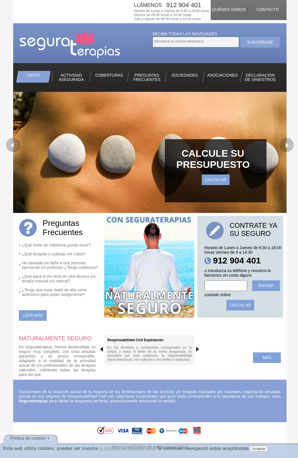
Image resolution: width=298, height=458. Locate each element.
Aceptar (258, 449)
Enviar (265, 285)
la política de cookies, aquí (127, 448)
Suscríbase (260, 42)
